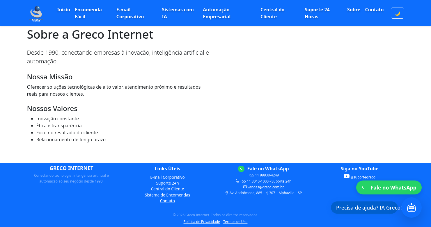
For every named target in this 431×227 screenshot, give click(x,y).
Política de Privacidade (202, 221)
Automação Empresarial (216, 13)
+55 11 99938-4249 (263, 175)
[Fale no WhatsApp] (389, 187)
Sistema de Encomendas (167, 195)
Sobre (353, 9)
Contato (374, 9)
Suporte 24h (167, 183)
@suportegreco (359, 177)
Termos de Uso (235, 221)
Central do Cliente (272, 13)
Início (63, 9)
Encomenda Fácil (88, 13)
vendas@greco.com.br (266, 187)
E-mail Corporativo (130, 13)
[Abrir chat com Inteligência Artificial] (411, 207)
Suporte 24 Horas (317, 13)
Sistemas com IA (178, 13)
